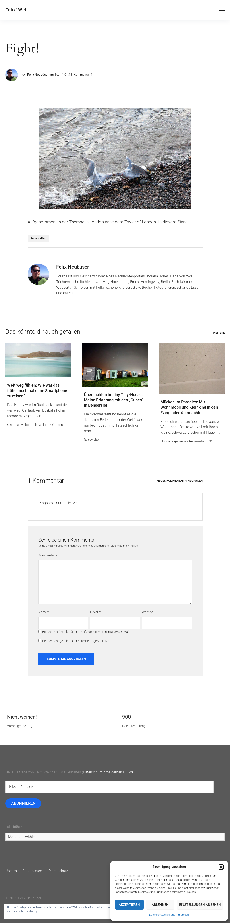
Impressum (184, 914)
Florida (165, 441)
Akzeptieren (129, 905)
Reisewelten (38, 238)
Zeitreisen (56, 425)
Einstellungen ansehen (200, 905)
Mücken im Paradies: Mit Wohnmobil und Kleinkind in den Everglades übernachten (189, 407)
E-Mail (95, 612)
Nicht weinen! (22, 717)
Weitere (219, 332)
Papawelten (179, 441)
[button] (221, 867)
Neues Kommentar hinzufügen (180, 481)
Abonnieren (23, 803)
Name (43, 612)
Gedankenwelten (18, 425)
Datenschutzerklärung (162, 914)
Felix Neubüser (38, 74)
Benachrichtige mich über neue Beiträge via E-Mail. (76, 641)
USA (210, 441)
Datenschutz (58, 871)
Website (147, 612)
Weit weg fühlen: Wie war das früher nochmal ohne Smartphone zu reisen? (37, 390)
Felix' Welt (16, 10)
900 (126, 717)
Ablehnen (160, 905)
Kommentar (47, 555)
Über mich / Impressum (23, 871)
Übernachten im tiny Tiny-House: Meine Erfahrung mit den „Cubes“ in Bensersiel (113, 400)
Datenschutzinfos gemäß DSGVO (109, 772)
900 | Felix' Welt (67, 503)
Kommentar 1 (83, 74)
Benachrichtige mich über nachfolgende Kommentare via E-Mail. (86, 632)
